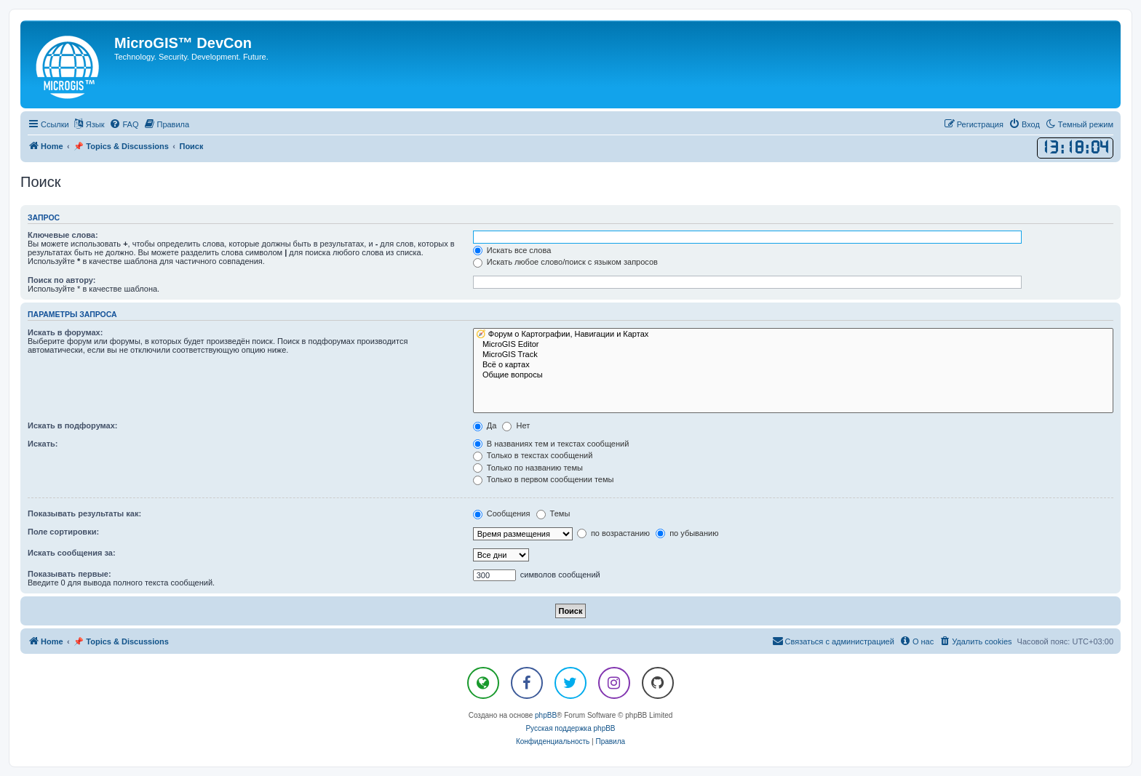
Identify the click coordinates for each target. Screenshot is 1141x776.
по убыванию (687, 533)
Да (485, 425)
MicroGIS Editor (793, 345)
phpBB (546, 715)
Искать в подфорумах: (73, 425)
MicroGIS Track (793, 355)
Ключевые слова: (63, 235)
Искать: (42, 443)
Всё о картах (793, 365)
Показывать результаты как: (84, 513)
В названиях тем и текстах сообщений (551, 443)
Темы (553, 513)
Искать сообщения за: (72, 552)
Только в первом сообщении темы (543, 479)
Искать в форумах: (65, 332)
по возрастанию (613, 533)
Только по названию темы (528, 467)
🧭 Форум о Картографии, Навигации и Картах (793, 334)
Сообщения (501, 513)
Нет (516, 425)
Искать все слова (512, 250)
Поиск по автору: (61, 280)
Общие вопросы (793, 375)
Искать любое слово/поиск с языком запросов (565, 261)
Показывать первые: (69, 573)
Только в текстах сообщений (533, 455)
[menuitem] (123, 124)
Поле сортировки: (63, 531)
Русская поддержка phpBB (570, 728)
